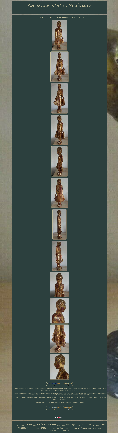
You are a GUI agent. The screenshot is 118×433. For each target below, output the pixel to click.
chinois (50, 428)
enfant (59, 430)
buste (68, 425)
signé (74, 424)
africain (37, 428)
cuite (33, 428)
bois (103, 424)
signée (58, 425)
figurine (99, 428)
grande (95, 428)
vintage (97, 425)
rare (83, 425)
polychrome (53, 430)
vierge (22, 425)
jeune (34, 425)
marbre (67, 428)
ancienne (42, 424)
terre (63, 425)
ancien (52, 424)
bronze (44, 427)
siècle (54, 428)
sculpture (22, 427)
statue (28, 424)
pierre (64, 430)
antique (16, 425)
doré (71, 428)
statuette (76, 428)
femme (84, 428)
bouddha (60, 428)
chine (89, 425)
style (79, 425)
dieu (93, 425)
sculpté (89, 428)
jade (68, 430)
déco (29, 428)
